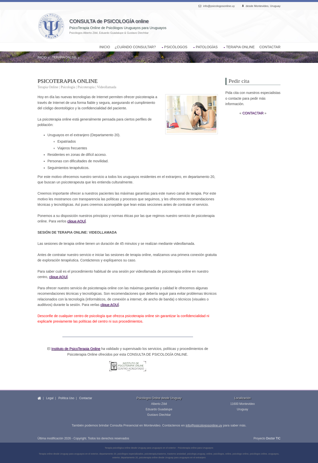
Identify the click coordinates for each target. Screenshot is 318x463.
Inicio (42, 57)
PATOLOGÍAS (207, 47)
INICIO (104, 47)
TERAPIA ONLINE (240, 47)
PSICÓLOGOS (175, 47)
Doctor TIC (273, 438)
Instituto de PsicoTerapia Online (75, 349)
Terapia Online (64, 57)
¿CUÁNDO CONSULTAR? (135, 47)
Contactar (85, 398)
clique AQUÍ (76, 221)
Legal (49, 398)
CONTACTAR (269, 47)
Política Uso (66, 398)
